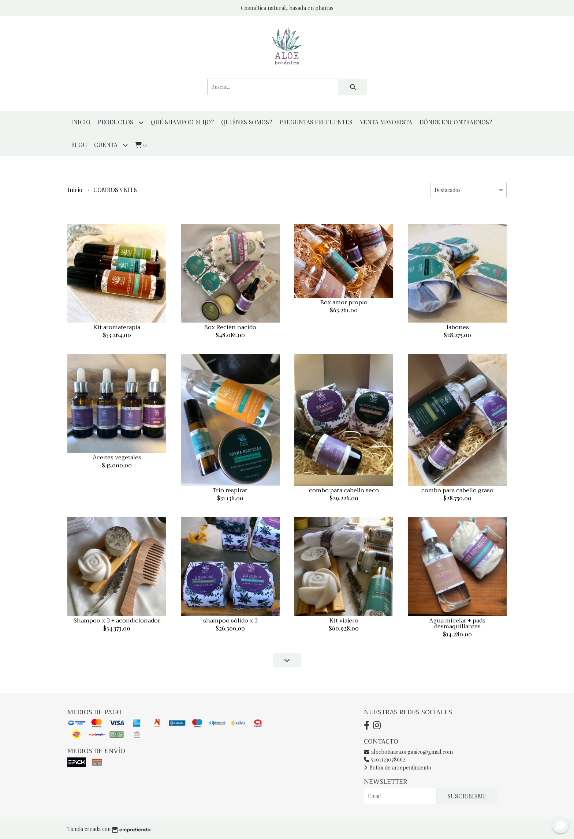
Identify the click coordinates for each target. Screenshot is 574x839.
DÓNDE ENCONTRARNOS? (456, 122)
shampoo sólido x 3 (230, 621)
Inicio (80, 122)
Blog (79, 144)
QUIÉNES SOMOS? (246, 122)
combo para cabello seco (344, 490)
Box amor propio (344, 302)
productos (121, 122)
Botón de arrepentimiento (397, 767)
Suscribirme (467, 796)
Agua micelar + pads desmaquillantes (457, 624)
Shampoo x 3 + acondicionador (117, 621)
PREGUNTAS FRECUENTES (316, 122)
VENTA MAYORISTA (386, 122)
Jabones (457, 327)
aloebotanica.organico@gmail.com (408, 751)
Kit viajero (343, 621)
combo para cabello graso (457, 490)
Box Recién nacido (230, 327)
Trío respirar (230, 490)
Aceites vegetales (117, 457)
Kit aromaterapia (116, 327)
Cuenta (111, 145)
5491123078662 (384, 759)
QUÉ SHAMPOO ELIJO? (182, 122)
